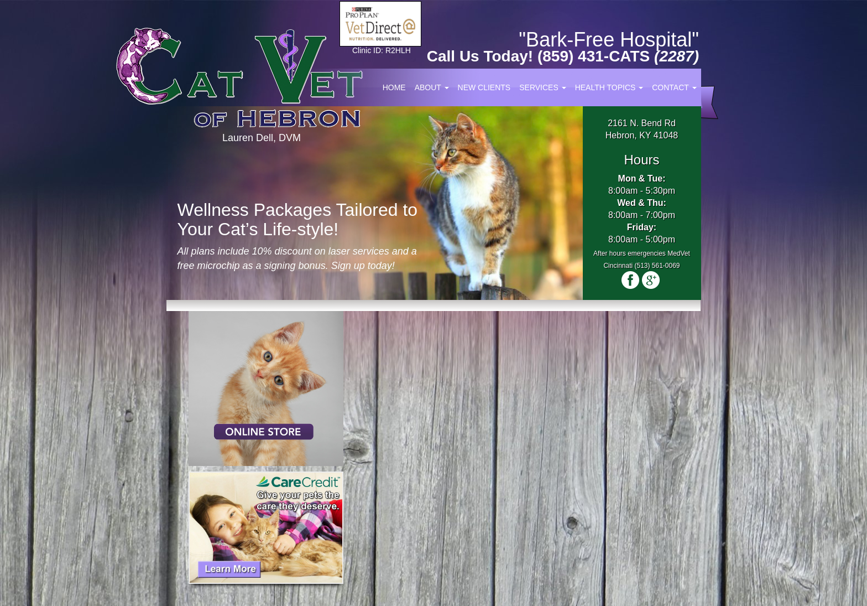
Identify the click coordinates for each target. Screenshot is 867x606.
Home (394, 87)
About (432, 87)
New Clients (484, 87)
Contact (674, 87)
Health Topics (609, 87)
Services (542, 87)
